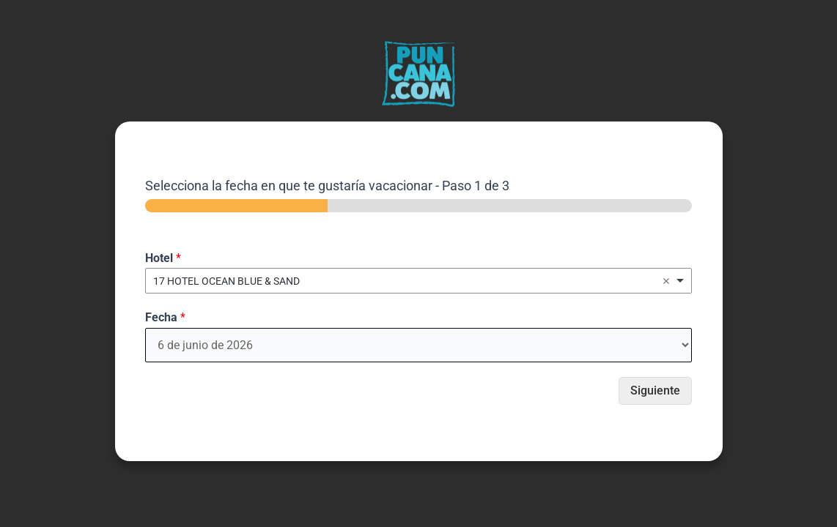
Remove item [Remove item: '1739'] (666, 281)
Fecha (165, 317)
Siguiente (655, 390)
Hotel (163, 258)
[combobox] (418, 281)
